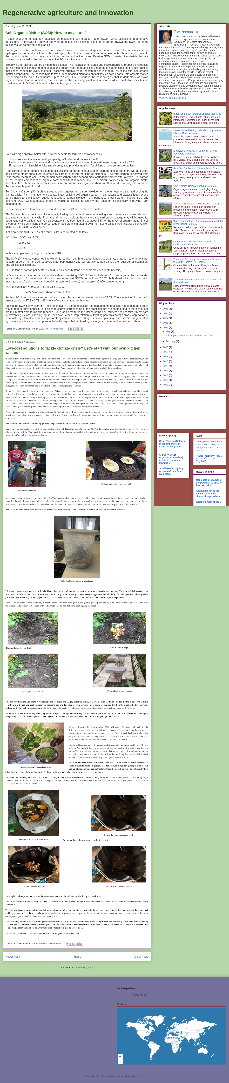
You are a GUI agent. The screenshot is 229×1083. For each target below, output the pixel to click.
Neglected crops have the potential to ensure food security (209, 483)
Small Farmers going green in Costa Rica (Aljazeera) (171, 471)
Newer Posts (13, 956)
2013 (166, 375)
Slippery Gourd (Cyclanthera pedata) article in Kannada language (171, 458)
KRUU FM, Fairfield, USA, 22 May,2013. (209, 458)
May (168, 331)
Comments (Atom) (84, 967)
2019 (166, 352)
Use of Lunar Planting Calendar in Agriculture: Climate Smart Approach (197, 132)
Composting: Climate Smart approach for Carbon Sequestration (195, 243)
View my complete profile (172, 97)
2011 (166, 384)
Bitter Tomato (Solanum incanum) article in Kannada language (172, 444)
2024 (166, 318)
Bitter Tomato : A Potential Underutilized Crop (197, 113)
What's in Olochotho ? (208, 501)
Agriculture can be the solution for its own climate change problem (208, 493)
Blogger (141, 1076)
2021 (166, 327)
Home (77, 956)
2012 (166, 380)
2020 (166, 347)
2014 (166, 370)
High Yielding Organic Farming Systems (194, 186)
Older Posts (141, 956)
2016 (166, 361)
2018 (166, 356)
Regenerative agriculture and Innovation (68, 12)
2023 (166, 322)
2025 (166, 313)
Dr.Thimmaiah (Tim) (188, 31)
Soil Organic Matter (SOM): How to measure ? (46, 33)
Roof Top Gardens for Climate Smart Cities (196, 168)
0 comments (57, 328)
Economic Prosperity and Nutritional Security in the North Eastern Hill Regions (198, 260)
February (171, 341)
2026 (166, 308)
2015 (166, 366)
